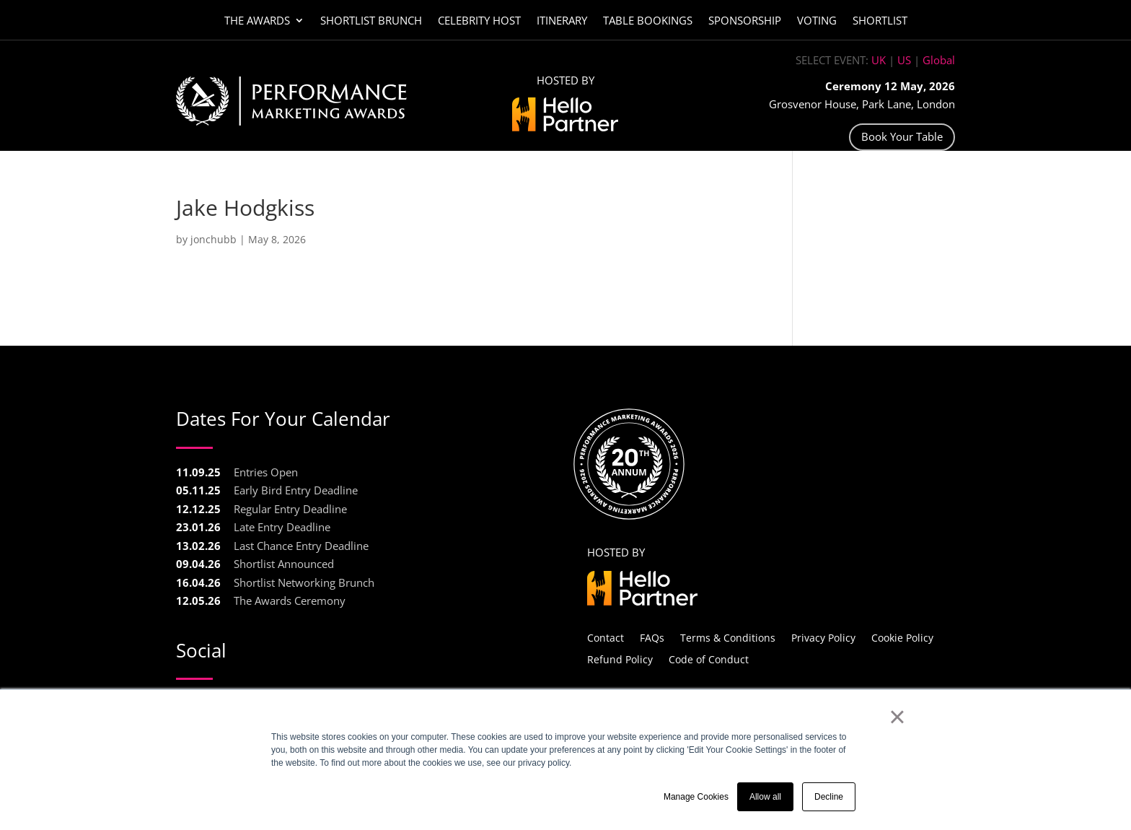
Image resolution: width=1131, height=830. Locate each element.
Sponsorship (744, 21)
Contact (605, 637)
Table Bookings (647, 21)
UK (878, 60)
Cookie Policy (902, 637)
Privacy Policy (823, 637)
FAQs (652, 637)
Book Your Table (902, 136)
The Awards (257, 21)
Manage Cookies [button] (696, 797)
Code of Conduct (709, 658)
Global (939, 60)
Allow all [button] (765, 797)
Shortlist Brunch (371, 21)
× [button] (897, 716)
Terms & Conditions (727, 637)
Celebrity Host (479, 21)
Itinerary (562, 21)
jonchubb (213, 239)
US (904, 60)
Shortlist (880, 21)
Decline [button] (828, 797)
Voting (817, 21)
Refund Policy (620, 658)
